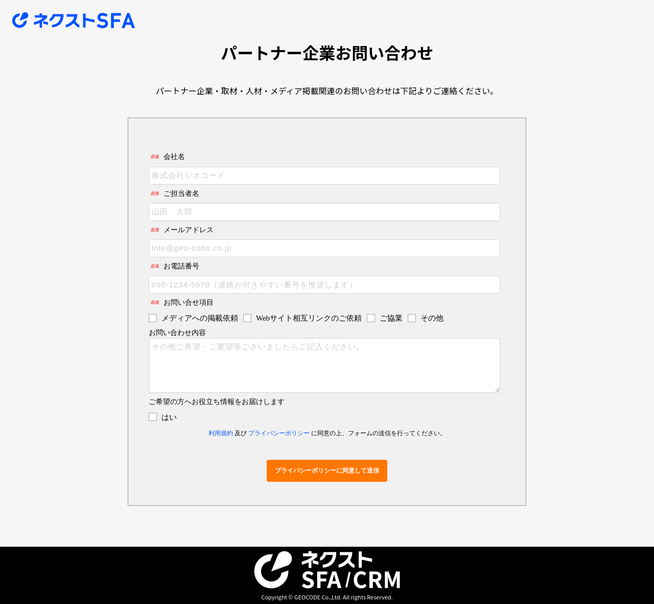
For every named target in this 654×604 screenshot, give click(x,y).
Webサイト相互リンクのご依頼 (309, 318)
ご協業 (391, 318)
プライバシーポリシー (279, 433)
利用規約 (220, 433)
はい (169, 417)
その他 (432, 318)
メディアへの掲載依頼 (199, 318)
